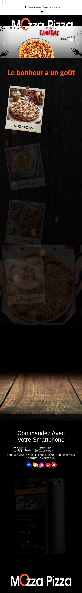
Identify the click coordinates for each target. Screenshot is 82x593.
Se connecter (34, 7)
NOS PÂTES (26, 184)
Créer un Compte (51, 7)
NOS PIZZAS (23, 127)
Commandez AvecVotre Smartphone (41, 436)
